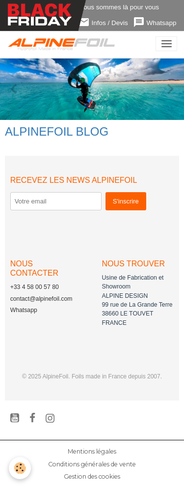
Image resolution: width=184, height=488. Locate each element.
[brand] (63, 43)
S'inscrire (126, 201)
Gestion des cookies (92, 476)
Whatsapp (155, 22)
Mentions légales (92, 451)
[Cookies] (20, 468)
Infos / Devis (103, 22)
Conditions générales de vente (92, 464)
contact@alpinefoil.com (41, 298)
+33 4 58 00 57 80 (34, 287)
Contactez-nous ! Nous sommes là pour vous (92, 7)
